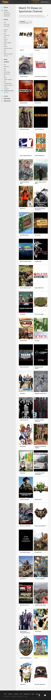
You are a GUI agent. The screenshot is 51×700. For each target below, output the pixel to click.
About (32, 694)
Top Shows (10, 694)
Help (21, 694)
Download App (27, 694)
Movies (43, 2)
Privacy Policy (14, 696)
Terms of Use (20, 696)
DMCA (26, 696)
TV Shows (35, 2)
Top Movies (16, 694)
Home (5, 694)
